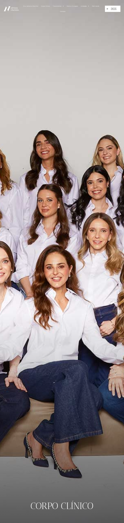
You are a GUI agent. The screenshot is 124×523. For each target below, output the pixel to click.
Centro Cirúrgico (72, 6)
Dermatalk (95, 6)
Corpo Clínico (45, 6)
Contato (62, 11)
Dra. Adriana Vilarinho (30, 6)
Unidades (85, 6)
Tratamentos (58, 6)
